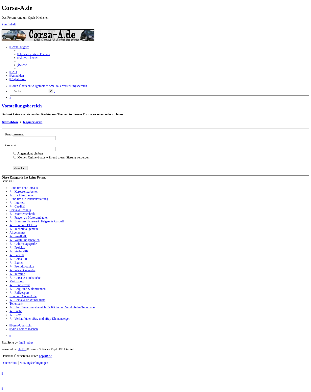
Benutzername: (14, 134)
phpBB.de (45, 356)
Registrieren (32, 122)
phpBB (21, 349)
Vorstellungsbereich (22, 105)
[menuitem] (33, 54)
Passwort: (11, 145)
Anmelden (10, 122)
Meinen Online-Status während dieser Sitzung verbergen (51, 157)
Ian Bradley (26, 342)
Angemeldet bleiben (28, 153)
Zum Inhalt (9, 24)
